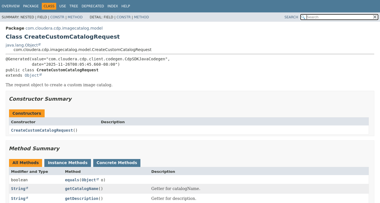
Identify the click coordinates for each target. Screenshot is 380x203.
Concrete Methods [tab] (117, 162)
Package (31, 6)
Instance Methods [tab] (67, 162)
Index (112, 6)
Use (62, 6)
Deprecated (93, 6)
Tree (74, 6)
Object (32, 75)
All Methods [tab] (25, 162)
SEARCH (291, 17)
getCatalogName (81, 188)
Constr (57, 17)
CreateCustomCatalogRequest (42, 130)
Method (75, 17)
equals (72, 180)
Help (125, 6)
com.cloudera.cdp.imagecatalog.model (64, 28)
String (18, 188)
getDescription (81, 198)
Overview (11, 6)
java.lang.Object (22, 45)
